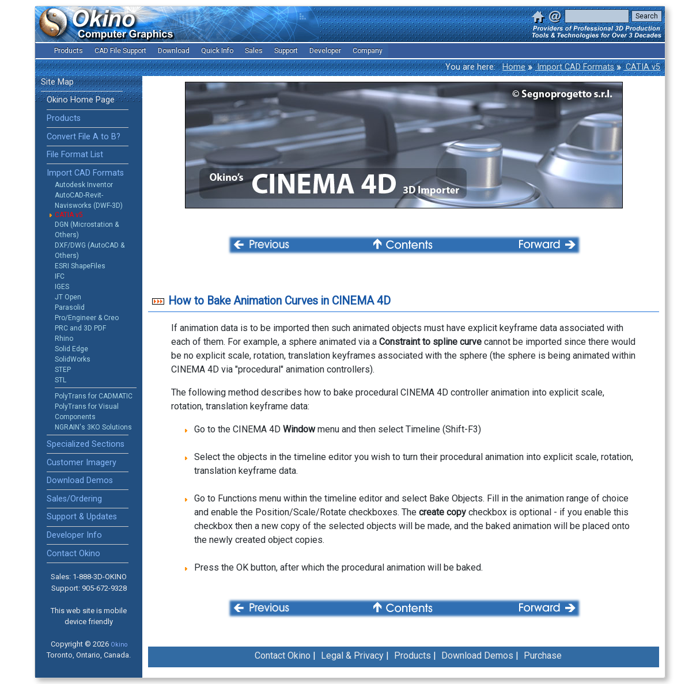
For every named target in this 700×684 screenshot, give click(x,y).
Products (64, 118)
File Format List (75, 154)
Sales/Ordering (74, 499)
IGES (62, 287)
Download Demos (80, 480)
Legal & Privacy (352, 655)
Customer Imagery (81, 463)
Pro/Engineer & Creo (87, 318)
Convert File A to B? (83, 137)
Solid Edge (71, 349)
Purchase (543, 655)
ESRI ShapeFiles (80, 266)
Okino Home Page (81, 100)
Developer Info (74, 535)
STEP (63, 370)
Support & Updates (82, 517)
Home (513, 67)
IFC (60, 276)
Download (174, 51)
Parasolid (70, 307)
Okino (119, 644)
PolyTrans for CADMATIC (94, 396)
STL (60, 380)
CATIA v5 (641, 67)
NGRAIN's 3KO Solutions (93, 427)
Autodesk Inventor (84, 185)
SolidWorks (72, 359)
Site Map (57, 82)
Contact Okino (73, 553)
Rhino (64, 339)
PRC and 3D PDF (80, 328)
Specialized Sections (85, 444)
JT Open (68, 297)
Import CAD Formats (574, 67)
